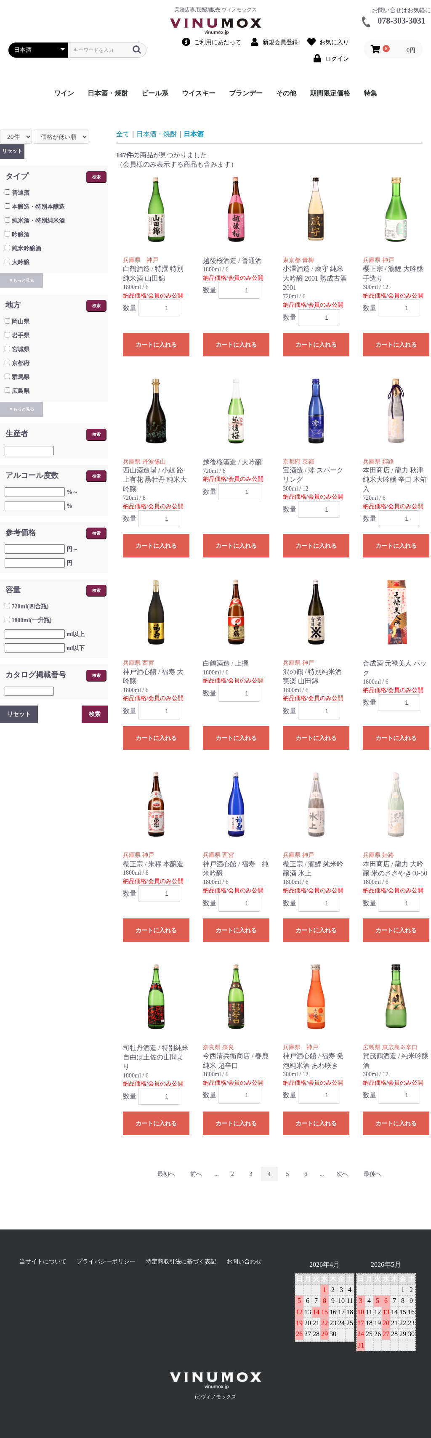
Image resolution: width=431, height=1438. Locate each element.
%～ (72, 492)
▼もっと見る (21, 280)
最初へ (166, 1174)
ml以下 (76, 648)
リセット (12, 151)
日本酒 (194, 134)
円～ (72, 549)
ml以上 (76, 634)
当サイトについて (43, 1261)
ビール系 (154, 93)
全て (123, 134)
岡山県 (20, 321)
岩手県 (20, 335)
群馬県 (20, 377)
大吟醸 (20, 262)
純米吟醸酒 (26, 248)
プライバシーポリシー (106, 1261)
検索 (96, 177)
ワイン (64, 93)
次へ (342, 1174)
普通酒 (20, 193)
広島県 (20, 391)
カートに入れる (156, 345)
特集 (370, 93)
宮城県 (20, 349)
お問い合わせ (244, 1261)
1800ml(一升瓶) (32, 620)
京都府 (20, 363)
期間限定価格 (330, 93)
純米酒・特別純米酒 (38, 221)
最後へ (372, 1174)
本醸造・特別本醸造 (38, 207)
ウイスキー (199, 93)
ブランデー (246, 93)
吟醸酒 (20, 234)
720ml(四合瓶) (30, 606)
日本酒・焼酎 (108, 93)
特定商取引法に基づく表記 (181, 1261)
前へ (196, 1174)
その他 (286, 93)
